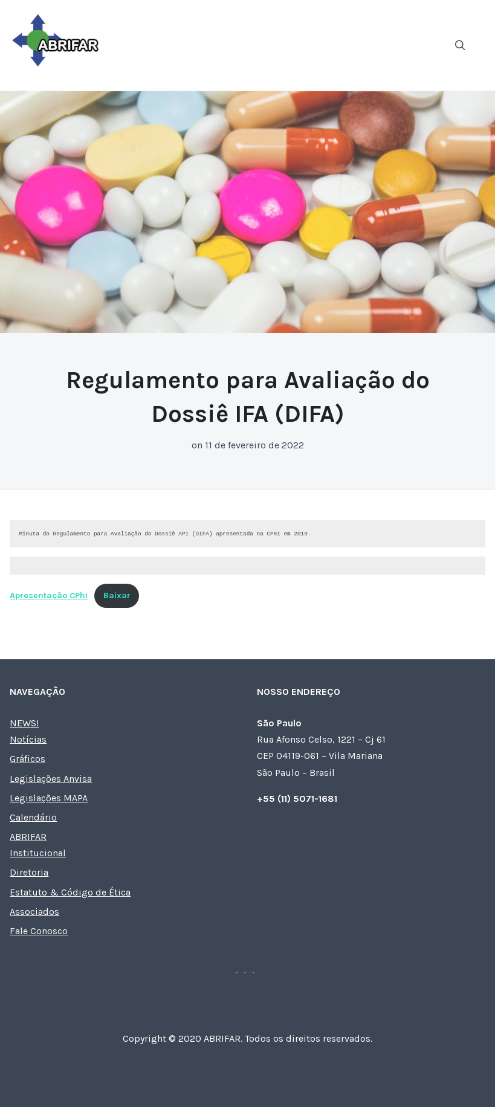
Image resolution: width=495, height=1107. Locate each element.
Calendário (33, 817)
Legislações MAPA (49, 798)
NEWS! (24, 723)
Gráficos (27, 758)
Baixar (117, 595)
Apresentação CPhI (49, 595)
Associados (34, 911)
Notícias (28, 739)
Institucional (38, 853)
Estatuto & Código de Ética (70, 892)
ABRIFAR (28, 836)
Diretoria (29, 872)
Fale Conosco (39, 931)
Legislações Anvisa (51, 778)
